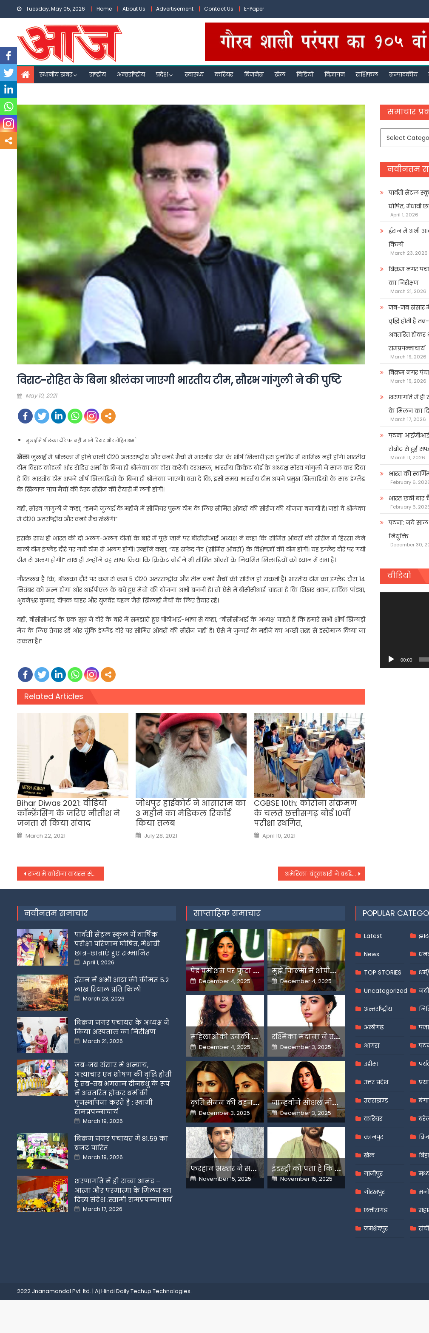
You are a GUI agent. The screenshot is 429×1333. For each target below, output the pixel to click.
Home (104, 8)
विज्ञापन (334, 74)
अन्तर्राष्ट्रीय (131, 74)
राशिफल (367, 74)
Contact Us (218, 8)
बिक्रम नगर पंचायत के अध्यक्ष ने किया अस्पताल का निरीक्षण (121, 1027)
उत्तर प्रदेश (376, 1082)
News (371, 954)
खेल (280, 74)
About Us (133, 8)
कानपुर (373, 1137)
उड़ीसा (371, 1064)
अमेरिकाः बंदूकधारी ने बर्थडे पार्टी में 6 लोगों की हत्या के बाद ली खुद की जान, (325, 874)
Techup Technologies (160, 1291)
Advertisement (174, 8)
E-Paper (254, 8)
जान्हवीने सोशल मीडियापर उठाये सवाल (334, 1103)
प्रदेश (162, 74)
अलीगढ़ (374, 1027)
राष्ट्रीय (97, 74)
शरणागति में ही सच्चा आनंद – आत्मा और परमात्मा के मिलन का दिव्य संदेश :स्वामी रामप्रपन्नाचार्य (123, 1190)
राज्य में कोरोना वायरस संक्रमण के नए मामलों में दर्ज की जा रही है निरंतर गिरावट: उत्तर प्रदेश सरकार (66, 874)
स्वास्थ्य (194, 74)
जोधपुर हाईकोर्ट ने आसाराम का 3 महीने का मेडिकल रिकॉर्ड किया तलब (191, 813)
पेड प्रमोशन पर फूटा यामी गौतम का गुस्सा (255, 971)
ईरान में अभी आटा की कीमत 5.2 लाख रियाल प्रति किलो (121, 984)
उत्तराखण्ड (376, 1100)
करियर (224, 74)
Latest (373, 936)
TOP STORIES (382, 972)
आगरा (371, 1045)
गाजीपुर (373, 1173)
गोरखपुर (374, 1192)
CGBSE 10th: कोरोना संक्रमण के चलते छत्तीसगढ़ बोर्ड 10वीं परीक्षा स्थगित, (305, 813)
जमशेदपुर (376, 1228)
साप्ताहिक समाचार (227, 913)
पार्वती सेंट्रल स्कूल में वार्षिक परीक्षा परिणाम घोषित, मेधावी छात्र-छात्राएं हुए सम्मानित (117, 944)
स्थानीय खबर (56, 74)
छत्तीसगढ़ (375, 1210)
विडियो (304, 74)
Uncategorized (385, 990)
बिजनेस (254, 74)
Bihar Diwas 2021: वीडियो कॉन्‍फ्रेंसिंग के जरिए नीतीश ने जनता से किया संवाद (68, 813)
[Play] (391, 659)
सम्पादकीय (403, 74)
